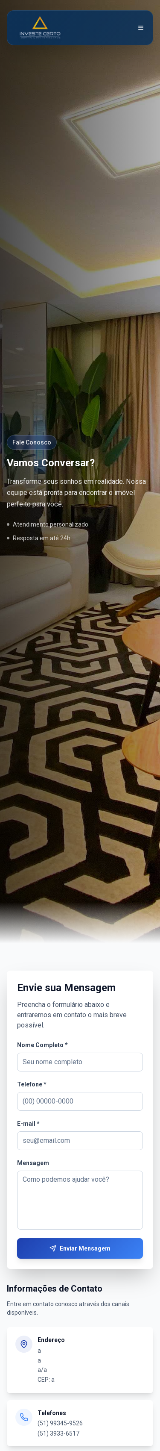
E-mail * (28, 1123)
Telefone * (32, 1084)
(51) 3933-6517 (58, 1433)
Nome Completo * (42, 1045)
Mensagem (33, 1163)
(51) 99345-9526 (60, 1423)
